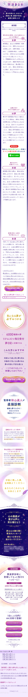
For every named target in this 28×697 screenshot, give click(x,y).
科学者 (5, 678)
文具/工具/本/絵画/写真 (16, 29)
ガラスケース (6, 673)
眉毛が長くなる (11, 678)
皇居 (23, 675)
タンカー (8, 685)
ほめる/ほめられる (9, 675)
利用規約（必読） (9, 641)
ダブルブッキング (15, 673)
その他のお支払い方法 (14, 639)
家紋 (2, 673)
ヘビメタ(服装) (18, 675)
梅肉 (6, 688)
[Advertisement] (14, 93)
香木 (3, 688)
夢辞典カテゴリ (5, 29)
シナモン (3, 685)
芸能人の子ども (21, 685)
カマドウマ (14, 685)
